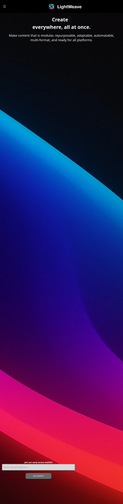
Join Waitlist (38, 475)
